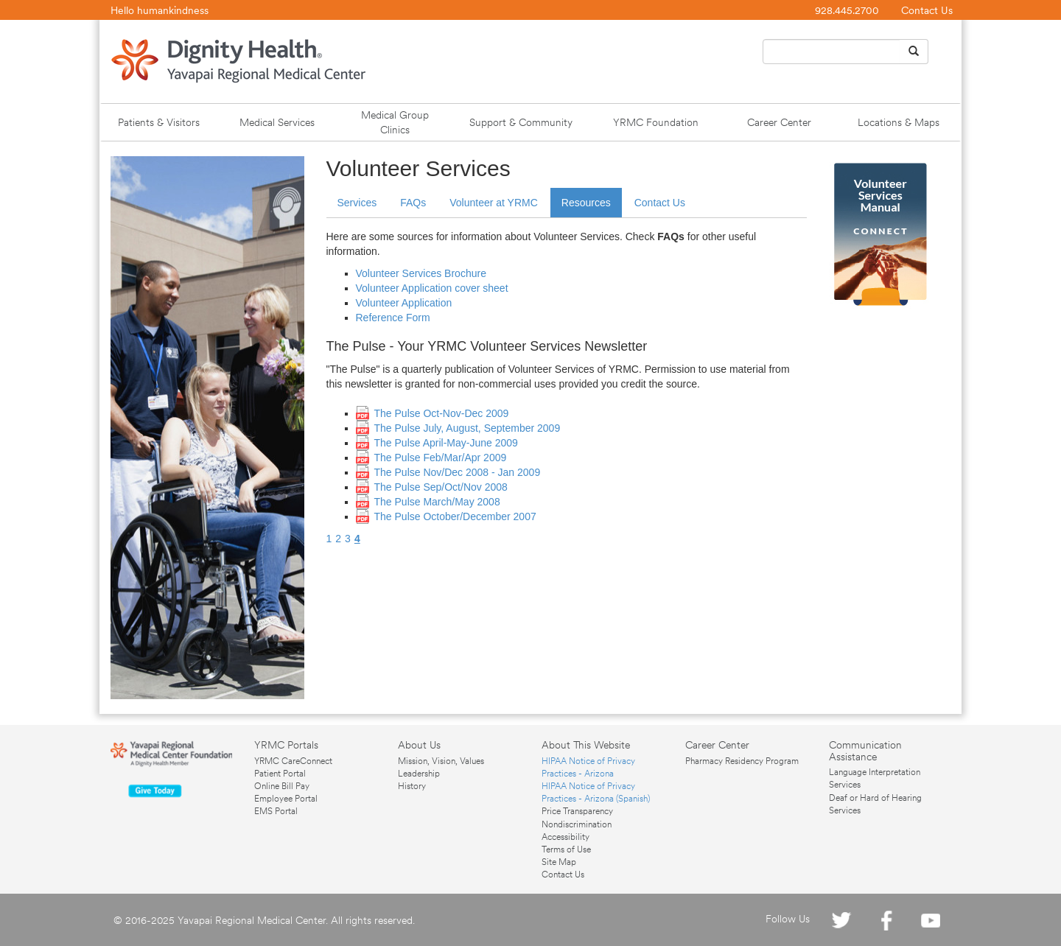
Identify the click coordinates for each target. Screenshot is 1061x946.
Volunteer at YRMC (493, 203)
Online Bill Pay (281, 786)
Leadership (419, 773)
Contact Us (927, 10)
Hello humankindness (160, 10)
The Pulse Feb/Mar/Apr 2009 (440, 457)
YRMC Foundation (655, 122)
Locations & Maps (898, 122)
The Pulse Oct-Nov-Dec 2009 (441, 413)
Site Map (559, 862)
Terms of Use (566, 849)
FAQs (413, 203)
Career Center (779, 122)
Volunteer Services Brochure (421, 273)
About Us (419, 745)
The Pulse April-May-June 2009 (446, 443)
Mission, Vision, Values (441, 761)
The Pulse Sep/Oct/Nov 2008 (441, 487)
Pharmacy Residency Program (742, 761)
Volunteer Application (404, 303)
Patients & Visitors (159, 122)
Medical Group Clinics (395, 122)
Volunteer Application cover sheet (432, 288)
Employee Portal (286, 798)
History (412, 786)
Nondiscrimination (577, 824)
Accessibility (565, 837)
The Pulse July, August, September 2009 (467, 428)
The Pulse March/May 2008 (437, 502)
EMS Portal (276, 811)
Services (357, 203)
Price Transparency (577, 811)
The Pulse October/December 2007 (455, 516)
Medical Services (277, 122)
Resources (586, 203)
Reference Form (393, 317)
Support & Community (520, 122)
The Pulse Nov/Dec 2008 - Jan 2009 (457, 472)
